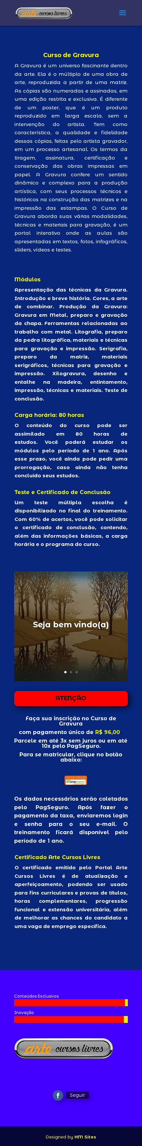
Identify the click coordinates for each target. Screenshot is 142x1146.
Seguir (77, 1095)
